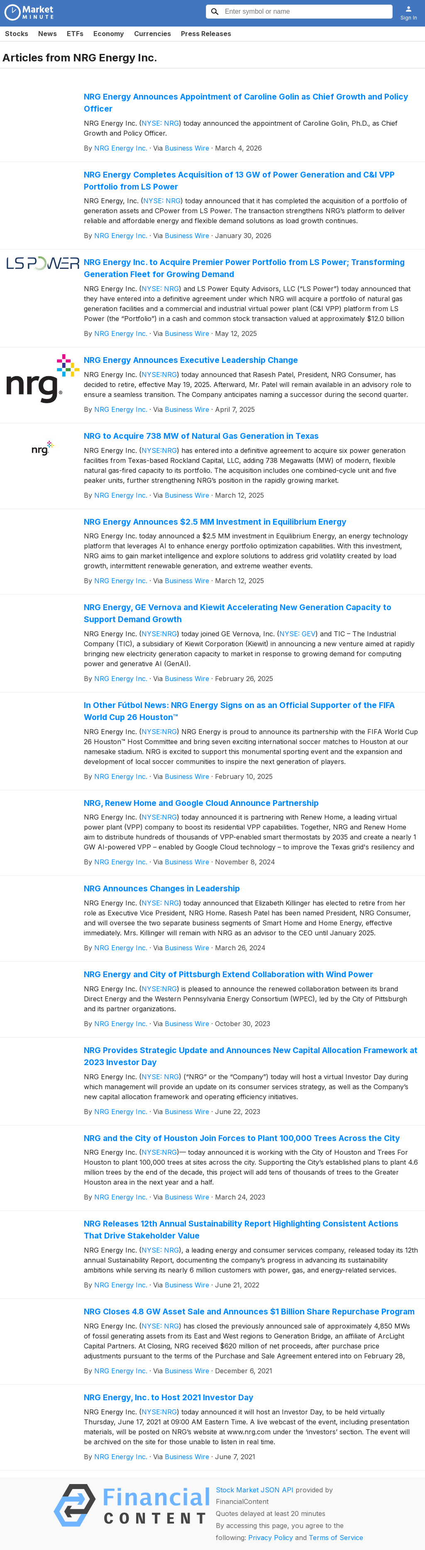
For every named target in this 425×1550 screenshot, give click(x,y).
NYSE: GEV (297, 634)
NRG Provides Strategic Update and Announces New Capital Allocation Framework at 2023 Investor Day (251, 1056)
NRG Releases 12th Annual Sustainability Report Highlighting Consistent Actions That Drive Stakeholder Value (241, 1230)
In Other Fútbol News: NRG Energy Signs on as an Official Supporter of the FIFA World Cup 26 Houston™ (239, 711)
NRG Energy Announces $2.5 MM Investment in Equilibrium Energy (215, 522)
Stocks (16, 33)
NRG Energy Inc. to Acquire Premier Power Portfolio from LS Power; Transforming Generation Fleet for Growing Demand (244, 268)
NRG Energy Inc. (120, 148)
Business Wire (187, 148)
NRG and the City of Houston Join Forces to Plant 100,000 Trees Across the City (242, 1138)
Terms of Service (336, 1537)
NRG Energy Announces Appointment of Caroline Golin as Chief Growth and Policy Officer (246, 103)
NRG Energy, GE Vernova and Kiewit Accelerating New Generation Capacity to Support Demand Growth (237, 613)
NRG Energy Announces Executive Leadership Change (191, 360)
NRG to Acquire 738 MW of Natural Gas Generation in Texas (201, 436)
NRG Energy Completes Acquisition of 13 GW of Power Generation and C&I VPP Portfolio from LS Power (239, 181)
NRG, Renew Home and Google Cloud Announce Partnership (201, 803)
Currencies (152, 33)
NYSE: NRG (160, 123)
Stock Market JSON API (254, 1490)
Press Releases (206, 33)
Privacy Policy (270, 1537)
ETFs (75, 33)
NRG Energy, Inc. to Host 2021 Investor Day (169, 1397)
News (47, 33)
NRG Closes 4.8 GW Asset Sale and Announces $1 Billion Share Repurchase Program (249, 1311)
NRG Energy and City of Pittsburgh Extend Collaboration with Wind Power (228, 974)
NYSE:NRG (159, 374)
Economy (108, 33)
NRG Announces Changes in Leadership (162, 888)
